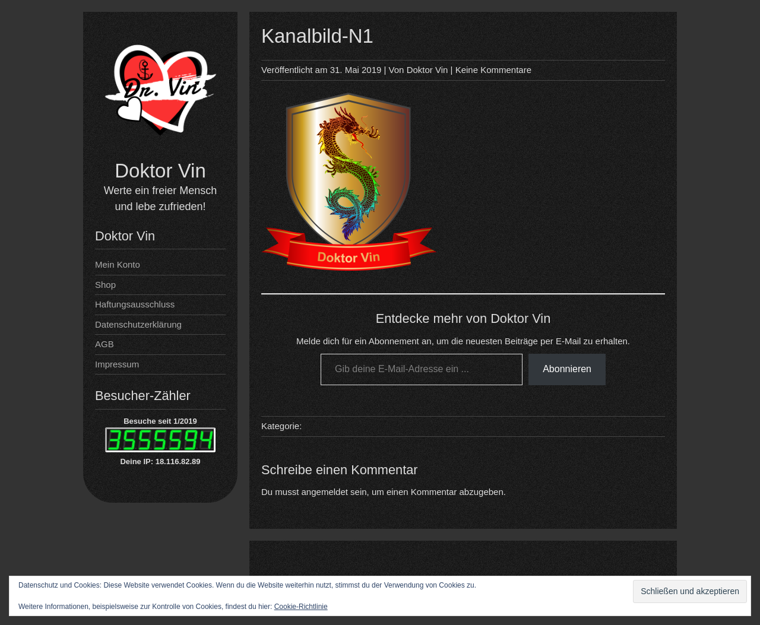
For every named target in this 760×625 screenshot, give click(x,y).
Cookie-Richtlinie (301, 606)
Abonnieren (567, 369)
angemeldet (325, 492)
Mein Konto (117, 264)
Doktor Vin (160, 171)
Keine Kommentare (493, 70)
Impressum (117, 364)
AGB (104, 344)
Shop (105, 285)
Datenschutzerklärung (138, 324)
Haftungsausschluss (135, 304)
